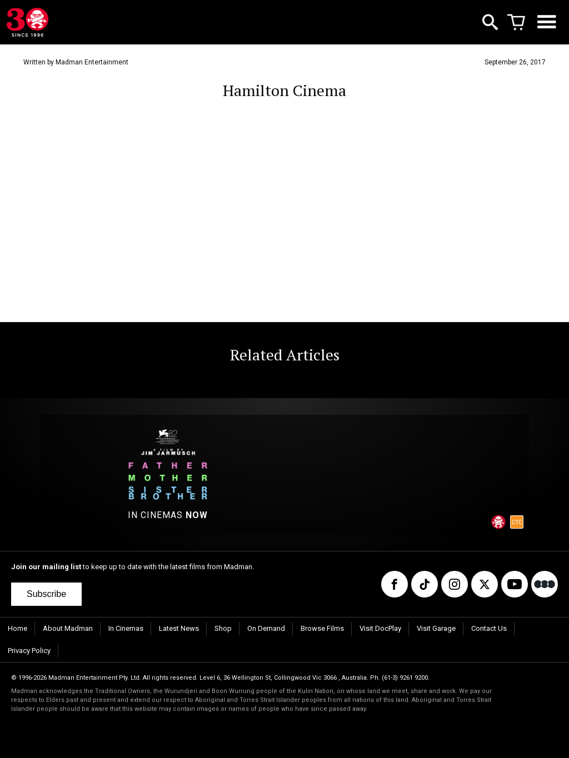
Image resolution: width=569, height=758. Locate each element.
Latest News (179, 628)
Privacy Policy (29, 650)
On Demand (266, 628)
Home (17, 628)
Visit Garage (436, 628)
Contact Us (489, 628)
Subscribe (46, 594)
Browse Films (322, 628)
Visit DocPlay (380, 628)
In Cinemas (125, 628)
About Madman (68, 628)
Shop (223, 628)
